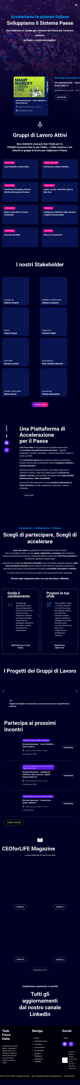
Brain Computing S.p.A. (53, 1082)
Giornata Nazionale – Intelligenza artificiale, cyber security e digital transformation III (36, 780)
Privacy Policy (69, 1082)
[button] (3, 697)
